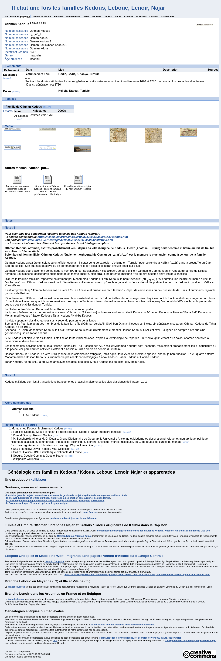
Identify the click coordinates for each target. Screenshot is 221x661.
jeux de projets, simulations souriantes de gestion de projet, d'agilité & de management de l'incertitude (72, 495)
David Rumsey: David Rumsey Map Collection (46, 448)
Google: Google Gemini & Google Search (43, 455)
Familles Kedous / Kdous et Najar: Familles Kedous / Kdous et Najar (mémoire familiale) (72, 431)
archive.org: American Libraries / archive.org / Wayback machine (57, 445)
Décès (11, 91)
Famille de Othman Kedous (28, 106)
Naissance (10, 76)
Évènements (73, 16)
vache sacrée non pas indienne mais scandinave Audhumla (122, 624)
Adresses (141, 16)
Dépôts (108, 16)
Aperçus (128, 16)
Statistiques (167, 16)
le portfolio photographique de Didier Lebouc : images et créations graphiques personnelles (55, 500)
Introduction (12, 16)
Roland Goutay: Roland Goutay (37, 435)
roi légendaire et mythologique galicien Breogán (190, 640)
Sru (55, 640)
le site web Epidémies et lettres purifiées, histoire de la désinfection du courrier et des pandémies (58, 498)
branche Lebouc (16, 586)
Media (118, 16)
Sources (96, 16)
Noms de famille (42, 16)
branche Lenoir (16, 599)
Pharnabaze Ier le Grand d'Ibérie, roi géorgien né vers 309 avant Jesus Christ (140, 637)
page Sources (90, 512)
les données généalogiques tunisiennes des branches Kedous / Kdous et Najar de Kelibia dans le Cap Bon (153, 530)
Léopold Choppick (54, 561)
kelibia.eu (38, 479)
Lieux (86, 16)
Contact (153, 16)
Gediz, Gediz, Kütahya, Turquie (78, 74)
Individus (25, 16)
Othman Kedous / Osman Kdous (74, 536)
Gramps (21, 651)
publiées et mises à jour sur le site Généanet (73, 518)
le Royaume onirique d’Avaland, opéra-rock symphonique (36, 503)
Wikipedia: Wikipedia (30, 458)
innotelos (11, 495)
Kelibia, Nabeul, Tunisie (74, 90)
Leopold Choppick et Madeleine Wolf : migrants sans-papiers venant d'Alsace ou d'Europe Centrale (84, 556)
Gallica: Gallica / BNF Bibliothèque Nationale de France (52, 452)
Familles (58, 16)
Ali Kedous (21, 117)
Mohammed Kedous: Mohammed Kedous (42, 428)
